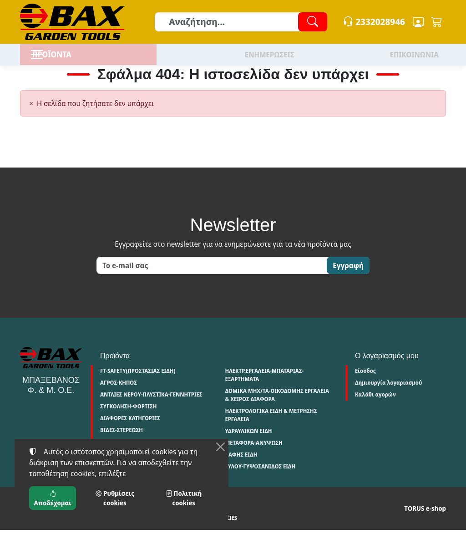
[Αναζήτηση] (240, 21)
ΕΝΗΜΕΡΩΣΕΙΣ (269, 59)
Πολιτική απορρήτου (90, 527)
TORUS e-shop (425, 517)
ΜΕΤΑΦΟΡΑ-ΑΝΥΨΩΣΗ (254, 452)
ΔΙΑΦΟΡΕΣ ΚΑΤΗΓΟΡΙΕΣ (130, 427)
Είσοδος (365, 380)
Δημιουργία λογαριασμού (388, 392)
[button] (437, 21)
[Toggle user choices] (418, 22)
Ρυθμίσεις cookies (206, 527)
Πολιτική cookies (149, 527)
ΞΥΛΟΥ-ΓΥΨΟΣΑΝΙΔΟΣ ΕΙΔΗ (260, 475)
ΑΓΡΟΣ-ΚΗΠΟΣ (118, 392)
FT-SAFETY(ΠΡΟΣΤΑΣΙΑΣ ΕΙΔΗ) (137, 380)
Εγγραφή (348, 275)
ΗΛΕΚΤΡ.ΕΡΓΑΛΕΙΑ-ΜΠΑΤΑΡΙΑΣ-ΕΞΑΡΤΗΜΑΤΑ (264, 384)
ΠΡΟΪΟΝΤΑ (72, 59)
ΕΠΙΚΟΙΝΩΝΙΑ (414, 59)
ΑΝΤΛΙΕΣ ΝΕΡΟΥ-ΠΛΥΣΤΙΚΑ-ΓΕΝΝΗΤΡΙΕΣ (151, 403)
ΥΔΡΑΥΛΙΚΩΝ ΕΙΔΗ (248, 440)
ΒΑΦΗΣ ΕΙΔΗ (241, 464)
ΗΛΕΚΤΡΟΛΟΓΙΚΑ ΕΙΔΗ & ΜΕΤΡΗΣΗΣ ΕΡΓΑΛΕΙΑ (271, 424)
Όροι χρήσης (38, 527)
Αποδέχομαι (52, 498)
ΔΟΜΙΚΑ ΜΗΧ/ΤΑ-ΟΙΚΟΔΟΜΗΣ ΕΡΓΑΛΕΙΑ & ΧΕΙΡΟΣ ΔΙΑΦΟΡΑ (277, 404)
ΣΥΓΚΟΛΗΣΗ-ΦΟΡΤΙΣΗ (128, 415)
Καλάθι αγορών (375, 403)
